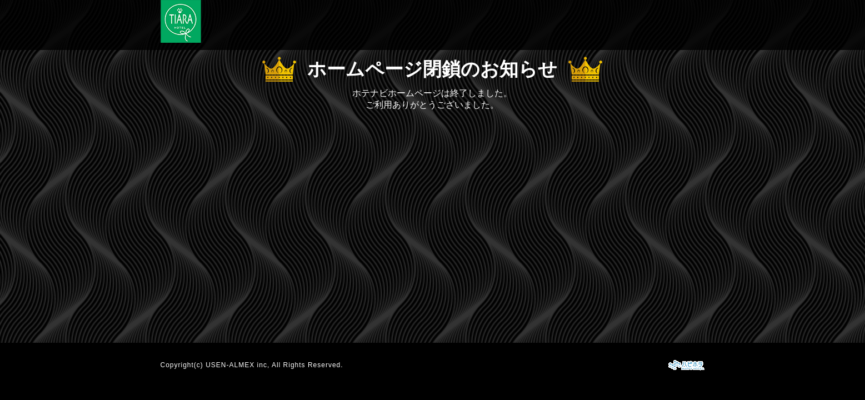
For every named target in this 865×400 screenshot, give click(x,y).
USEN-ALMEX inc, (237, 365)
